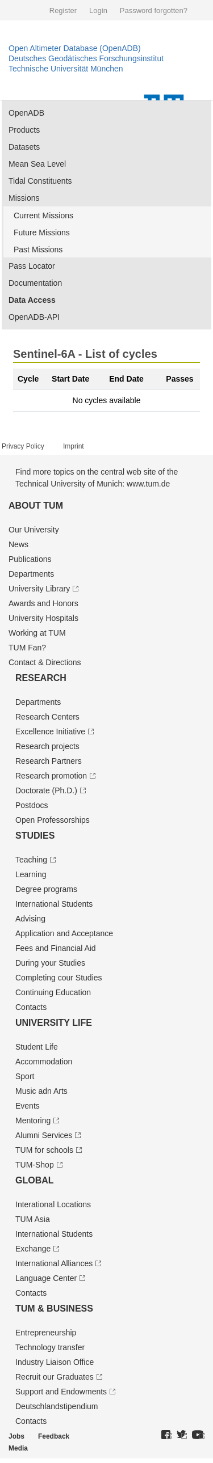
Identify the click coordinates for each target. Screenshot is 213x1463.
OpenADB (26, 112)
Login (98, 10)
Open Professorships (52, 819)
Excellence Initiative (50, 731)
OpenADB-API (34, 317)
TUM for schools (44, 1150)
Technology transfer (50, 1347)
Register (63, 10)
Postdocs (31, 805)
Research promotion (51, 775)
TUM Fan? (27, 647)
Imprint (73, 446)
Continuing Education (53, 992)
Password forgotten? (153, 10)
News (18, 544)
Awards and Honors (43, 603)
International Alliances (54, 1263)
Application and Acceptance (64, 933)
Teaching (31, 859)
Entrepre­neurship (45, 1332)
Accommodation (43, 1061)
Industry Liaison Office (54, 1362)
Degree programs (46, 889)
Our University (34, 529)
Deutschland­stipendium (56, 1406)
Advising (30, 918)
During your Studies (50, 962)
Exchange (33, 1248)
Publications (30, 559)
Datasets (24, 146)
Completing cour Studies (58, 977)
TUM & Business (54, 1308)
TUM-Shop (34, 1164)
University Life (53, 1023)
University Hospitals (43, 618)
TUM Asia (32, 1219)
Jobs (16, 1436)
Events (27, 1105)
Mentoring (33, 1120)
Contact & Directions (45, 662)
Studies (35, 835)
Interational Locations (53, 1204)
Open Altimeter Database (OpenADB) (75, 48)
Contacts (31, 1007)
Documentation (35, 282)
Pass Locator (32, 265)
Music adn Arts (41, 1091)
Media (18, 1448)
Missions (24, 197)
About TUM (36, 505)
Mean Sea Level (37, 163)
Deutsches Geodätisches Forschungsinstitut (86, 58)
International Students (54, 903)
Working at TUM (37, 632)
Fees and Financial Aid (55, 948)
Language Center (46, 1278)
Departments (31, 573)
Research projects (47, 746)
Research (40, 678)
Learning (31, 874)
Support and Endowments (61, 1391)
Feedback (53, 1436)
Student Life (36, 1046)
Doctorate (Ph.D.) (46, 790)
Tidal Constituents (40, 180)
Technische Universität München (66, 68)
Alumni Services (43, 1135)
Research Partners (48, 761)
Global (34, 1180)
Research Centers (47, 716)
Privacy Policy (23, 446)
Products (24, 129)
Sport (24, 1076)
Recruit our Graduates (54, 1376)
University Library (39, 588)
